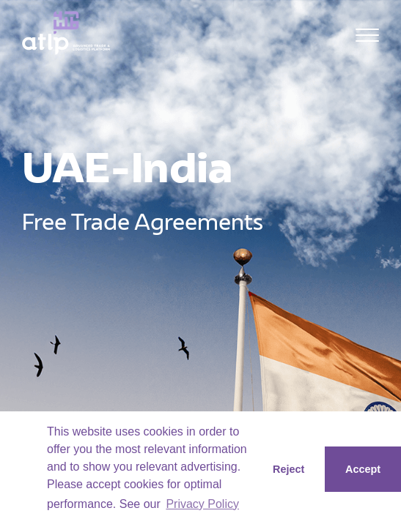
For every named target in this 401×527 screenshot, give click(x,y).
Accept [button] (362, 469)
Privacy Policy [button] (202, 504)
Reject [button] (288, 469)
